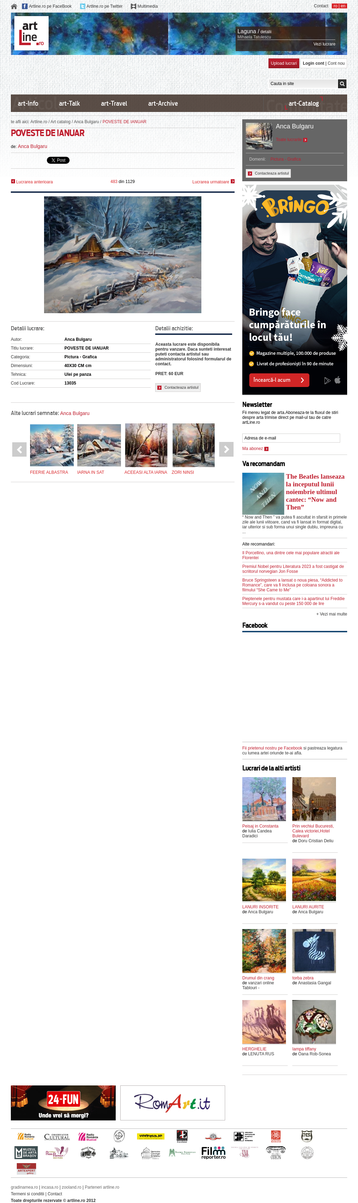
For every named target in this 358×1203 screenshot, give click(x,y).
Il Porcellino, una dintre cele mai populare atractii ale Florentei (290, 555)
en (343, 5)
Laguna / (248, 31)
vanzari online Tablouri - (258, 985)
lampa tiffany (304, 1049)
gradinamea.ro (24, 1187)
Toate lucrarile (291, 139)
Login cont (313, 63)
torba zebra (303, 978)
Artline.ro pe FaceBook (50, 6)
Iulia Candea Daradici (257, 833)
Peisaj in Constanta (260, 826)
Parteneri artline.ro (102, 1187)
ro (335, 5)
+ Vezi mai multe (331, 614)
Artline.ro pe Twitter (104, 6)
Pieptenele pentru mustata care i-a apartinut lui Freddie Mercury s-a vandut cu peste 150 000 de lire (293, 601)
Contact (321, 5)
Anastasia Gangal (314, 982)
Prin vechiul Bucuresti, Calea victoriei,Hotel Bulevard (313, 831)
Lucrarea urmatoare (213, 181)
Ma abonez (255, 448)
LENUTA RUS (261, 1053)
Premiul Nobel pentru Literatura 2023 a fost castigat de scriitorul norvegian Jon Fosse (293, 569)
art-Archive (163, 103)
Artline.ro (38, 121)
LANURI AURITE (308, 907)
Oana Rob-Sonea (314, 1053)
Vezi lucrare (325, 44)
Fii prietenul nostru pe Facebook (272, 748)
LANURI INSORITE (260, 907)
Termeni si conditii (27, 1193)
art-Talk (69, 103)
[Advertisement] (138, 74)
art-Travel (114, 103)
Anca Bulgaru (86, 121)
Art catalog (60, 121)
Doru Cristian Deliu (316, 840)
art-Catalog (304, 103)
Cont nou (336, 63)
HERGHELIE (254, 1049)
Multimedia (147, 6)
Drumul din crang (258, 978)
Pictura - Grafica (286, 159)
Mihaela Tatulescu (254, 37)
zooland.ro (71, 1187)
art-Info (28, 103)
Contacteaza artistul (177, 387)
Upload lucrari (284, 63)
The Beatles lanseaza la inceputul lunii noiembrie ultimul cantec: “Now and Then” (315, 492)
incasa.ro (49, 1187)
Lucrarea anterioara (32, 181)
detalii (265, 31)
